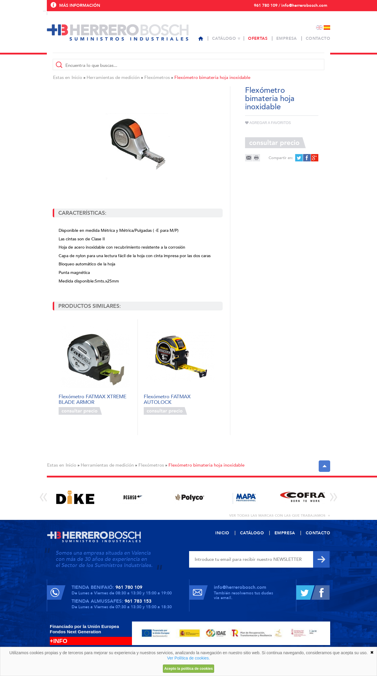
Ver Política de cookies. (188, 658)
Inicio (77, 77)
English (319, 27)
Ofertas (257, 38)
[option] (75, 497)
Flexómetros (157, 77)
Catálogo (224, 38)
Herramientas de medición (113, 77)
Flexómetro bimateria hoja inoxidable (212, 77)
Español (327, 27)
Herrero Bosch (117, 32)
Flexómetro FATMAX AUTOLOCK (167, 399)
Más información (79, 5)
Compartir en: (281, 158)
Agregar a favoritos (268, 123)
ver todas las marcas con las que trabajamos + (279, 515)
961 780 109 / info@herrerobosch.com (290, 5)
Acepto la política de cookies (188, 669)
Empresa (286, 38)
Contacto (318, 38)
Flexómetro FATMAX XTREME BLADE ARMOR (92, 399)
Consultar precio (80, 411)
